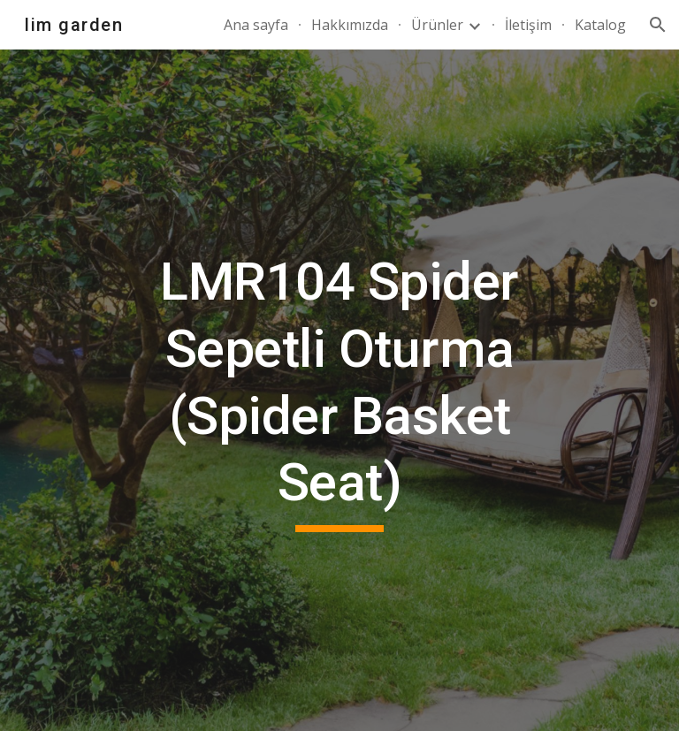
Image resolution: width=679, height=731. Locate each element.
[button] (658, 25)
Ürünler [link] (437, 24)
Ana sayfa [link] (256, 24)
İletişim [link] (528, 24)
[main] (339, 389)
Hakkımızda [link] (349, 24)
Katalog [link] (600, 24)
